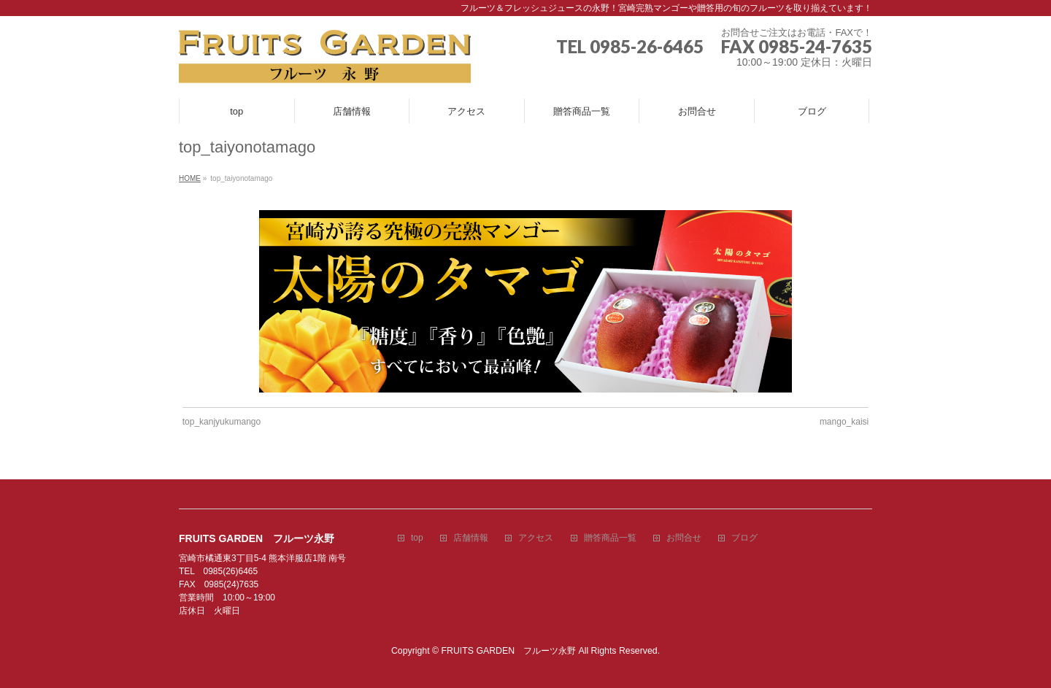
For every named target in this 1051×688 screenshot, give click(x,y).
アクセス (535, 538)
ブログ (744, 538)
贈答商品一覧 (610, 538)
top (417, 538)
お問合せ (683, 538)
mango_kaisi (844, 422)
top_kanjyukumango (221, 422)
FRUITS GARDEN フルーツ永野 (509, 651)
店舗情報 (470, 538)
